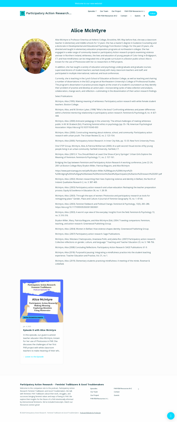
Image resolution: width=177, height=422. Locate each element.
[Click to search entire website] (144, 15)
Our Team (104, 11)
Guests (137, 16)
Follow (152, 13)
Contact (124, 16)
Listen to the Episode (33, 357)
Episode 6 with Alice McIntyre (39, 330)
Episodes (91, 11)
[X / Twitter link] (131, 15)
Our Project (116, 11)
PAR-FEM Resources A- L (135, 11)
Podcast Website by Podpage (90, 413)
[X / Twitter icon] (138, 389)
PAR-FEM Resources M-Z (107, 16)
